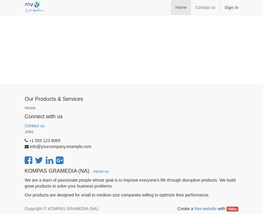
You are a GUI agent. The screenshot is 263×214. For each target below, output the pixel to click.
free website (205, 208)
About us (101, 171)
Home (30, 108)
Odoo (232, 209)
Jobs (29, 131)
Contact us (35, 125)
